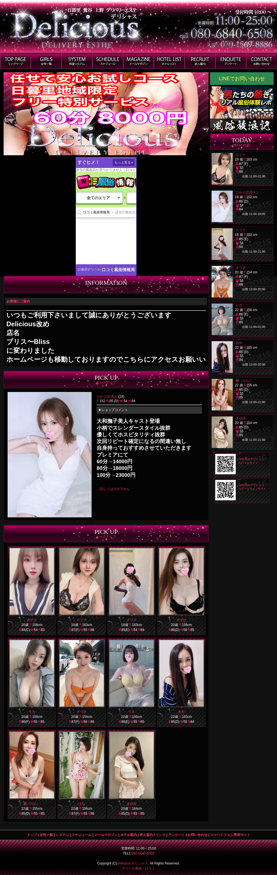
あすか (32, 620)
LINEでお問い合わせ (242, 78)
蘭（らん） (32, 804)
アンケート (176, 835)
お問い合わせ (197, 835)
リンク (161, 835)
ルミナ (82, 620)
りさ (131, 712)
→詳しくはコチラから (113, 489)
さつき (82, 712)
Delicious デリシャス (132, 863)
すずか (181, 620)
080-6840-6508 (143, 853)
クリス (132, 620)
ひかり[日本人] (108, 396)
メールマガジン (105, 835)
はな (81, 804)
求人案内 (146, 835)
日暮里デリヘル (89, 269)
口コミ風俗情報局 (118, 269)
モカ (32, 712)
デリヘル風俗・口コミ (138, 868)
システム (62, 835)
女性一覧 (46, 835)
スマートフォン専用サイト (230, 835)
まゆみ (132, 804)
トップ (32, 835)
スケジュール (81, 835)
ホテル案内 (128, 835)
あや (181, 712)
